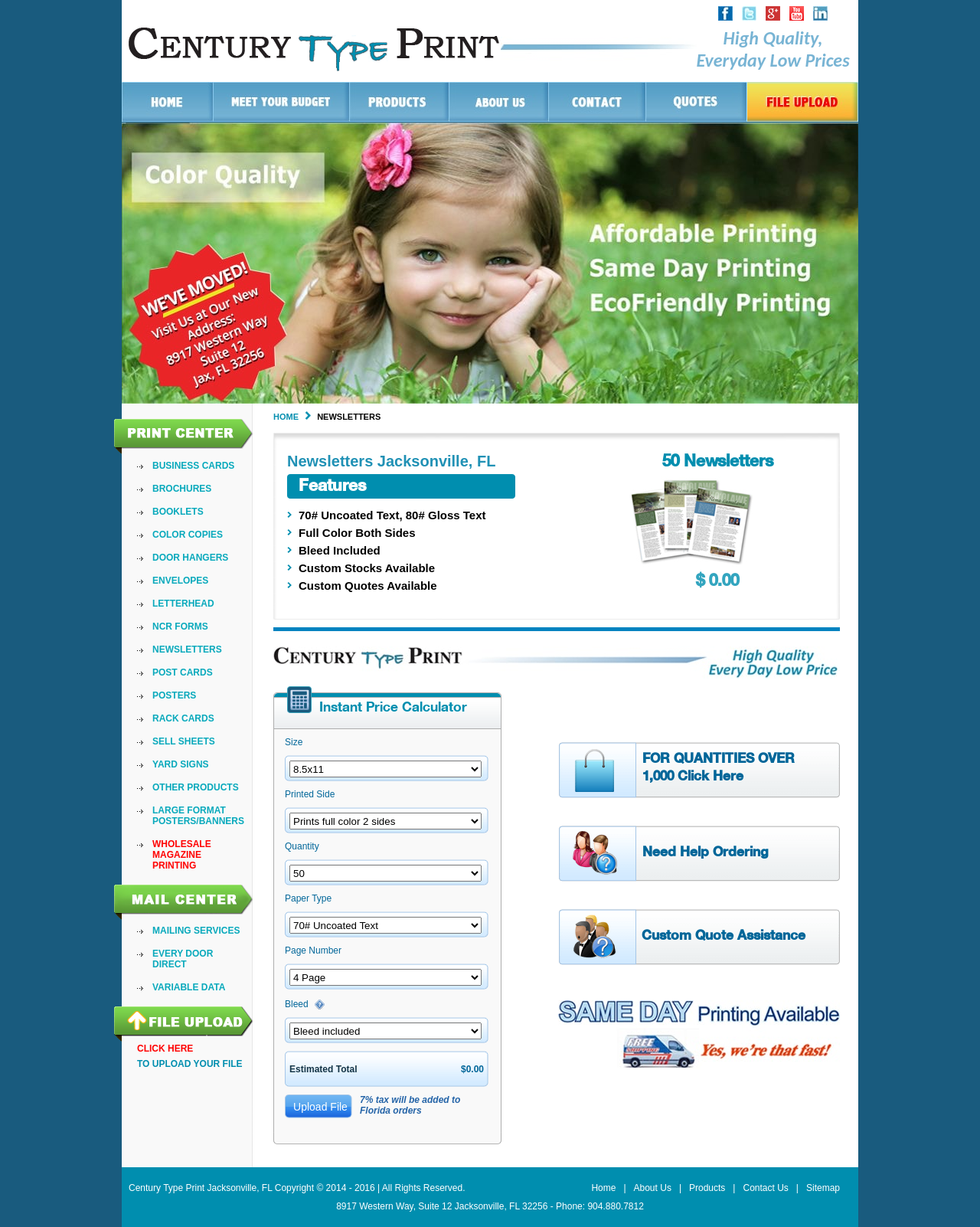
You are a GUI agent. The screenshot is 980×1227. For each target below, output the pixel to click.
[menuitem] (198, 465)
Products (707, 1188)
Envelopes (180, 580)
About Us (652, 1188)
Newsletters (187, 649)
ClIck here (165, 1048)
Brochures (181, 488)
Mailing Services (196, 930)
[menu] (198, 665)
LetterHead (183, 603)
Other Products (195, 787)
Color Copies (187, 534)
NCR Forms (180, 626)
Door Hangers (190, 557)
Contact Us (765, 1188)
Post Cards (182, 672)
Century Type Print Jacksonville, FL (200, 1188)
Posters (174, 695)
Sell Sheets (183, 741)
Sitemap (823, 1188)
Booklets (178, 511)
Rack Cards (183, 718)
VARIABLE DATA (188, 987)
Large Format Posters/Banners (198, 815)
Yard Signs (180, 764)
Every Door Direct (182, 959)
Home (286, 416)
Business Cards (193, 465)
